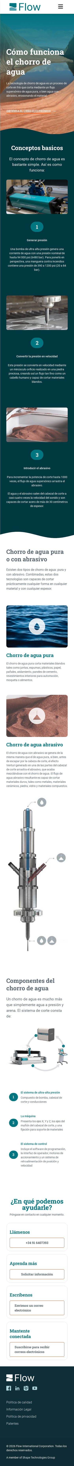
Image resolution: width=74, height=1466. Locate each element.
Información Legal (18, 1409)
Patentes (12, 1423)
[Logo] (37, 1378)
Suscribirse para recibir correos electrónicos (32, 1349)
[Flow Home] (24, 7)
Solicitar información (37, 1274)
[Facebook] (8, 1388)
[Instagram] (26, 1388)
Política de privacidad (21, 1416)
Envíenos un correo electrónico (29, 1307)
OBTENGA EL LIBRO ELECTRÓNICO (29, 111)
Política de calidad (19, 1402)
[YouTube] (34, 1388)
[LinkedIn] (17, 1388)
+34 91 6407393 (37, 1243)
